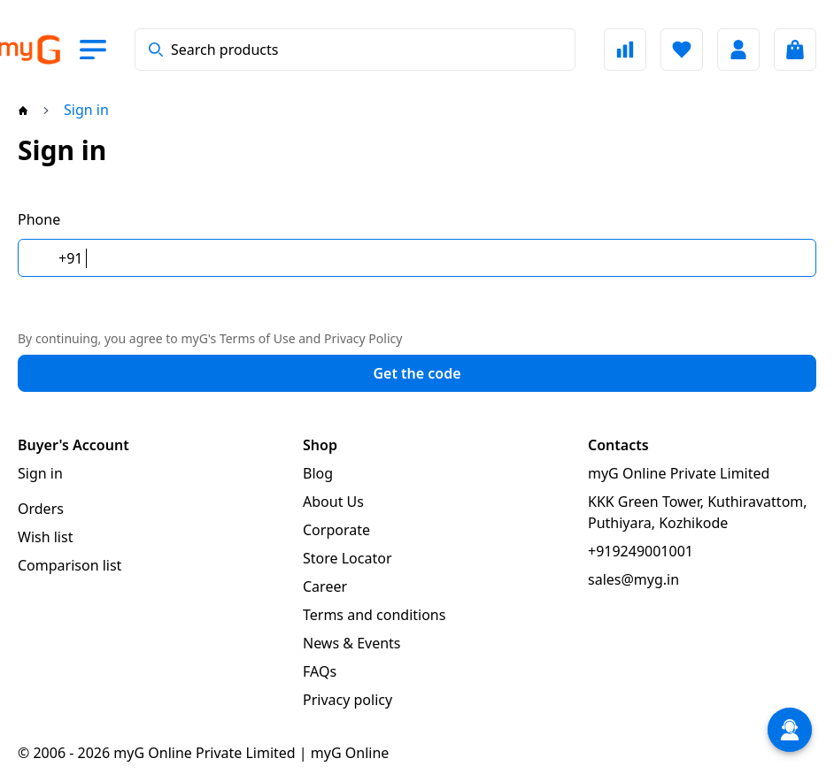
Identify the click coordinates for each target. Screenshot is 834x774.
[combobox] (355, 49)
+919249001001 (640, 551)
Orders (41, 508)
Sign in (40, 473)
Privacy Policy (363, 338)
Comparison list (69, 565)
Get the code (416, 373)
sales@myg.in (633, 579)
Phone (39, 219)
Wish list (45, 537)
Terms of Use (258, 338)
